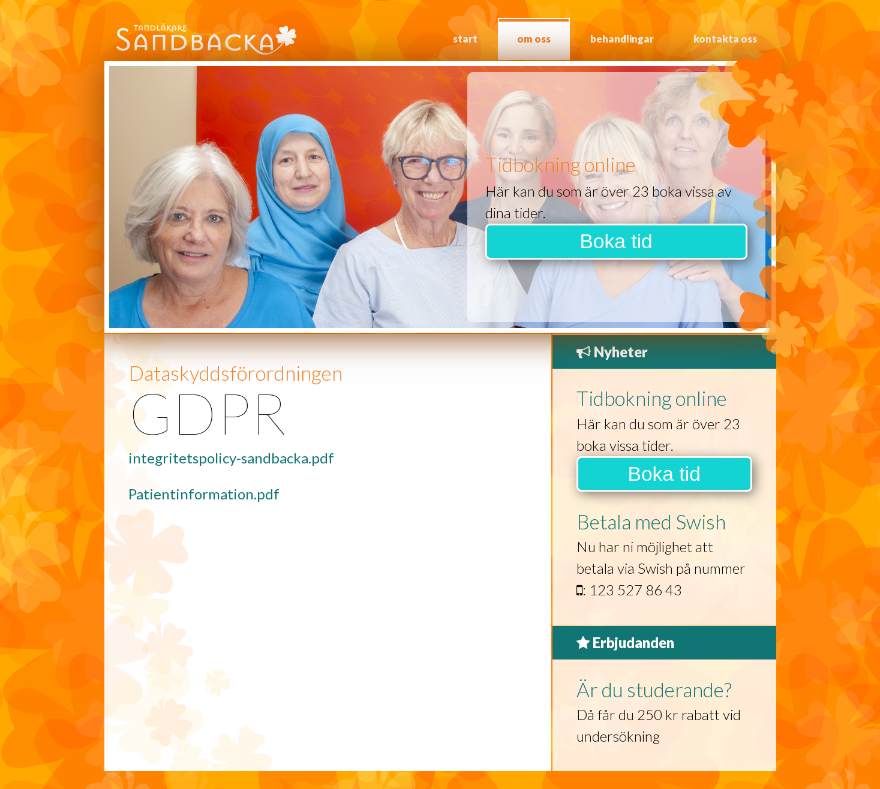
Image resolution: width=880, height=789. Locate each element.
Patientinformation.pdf (204, 493)
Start (465, 38)
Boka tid (615, 241)
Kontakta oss (725, 38)
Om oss (534, 38)
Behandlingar (622, 38)
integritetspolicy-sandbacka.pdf (231, 457)
